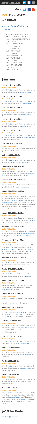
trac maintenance (25, 126)
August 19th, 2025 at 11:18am (13, 280)
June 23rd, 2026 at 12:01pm (12, 96)
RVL (5, 15)
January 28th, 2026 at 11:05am (13, 166)
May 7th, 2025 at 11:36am (11, 374)
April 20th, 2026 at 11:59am (12, 144)
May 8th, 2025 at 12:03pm (11, 361)
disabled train (14, 397)
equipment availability (28, 137)
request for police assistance (18, 301)
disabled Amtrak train (23, 236)
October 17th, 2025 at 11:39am (13, 269)
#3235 (27, 202)
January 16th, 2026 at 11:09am (13, 213)
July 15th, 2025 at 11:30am (11, 321)
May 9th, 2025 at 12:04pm (11, 347)
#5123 (7, 316)
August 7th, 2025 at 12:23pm (12, 294)
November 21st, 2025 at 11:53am (14, 258)
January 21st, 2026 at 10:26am (13, 191)
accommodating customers (26, 328)
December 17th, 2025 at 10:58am (14, 226)
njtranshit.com (11, 2)
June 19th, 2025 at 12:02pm (12, 336)
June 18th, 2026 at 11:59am (12, 107)
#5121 (10, 90)
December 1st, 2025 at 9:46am (13, 240)
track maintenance (25, 92)
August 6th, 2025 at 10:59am (12, 307)
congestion (27, 276)
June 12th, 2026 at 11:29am (12, 130)
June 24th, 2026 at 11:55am (12, 85)
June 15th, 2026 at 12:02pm (12, 119)
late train (13, 139)
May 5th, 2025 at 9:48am (11, 388)
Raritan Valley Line (9, 87)
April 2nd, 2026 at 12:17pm (12, 155)
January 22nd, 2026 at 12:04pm (13, 180)
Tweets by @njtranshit (9, 417)
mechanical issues (7, 202)
